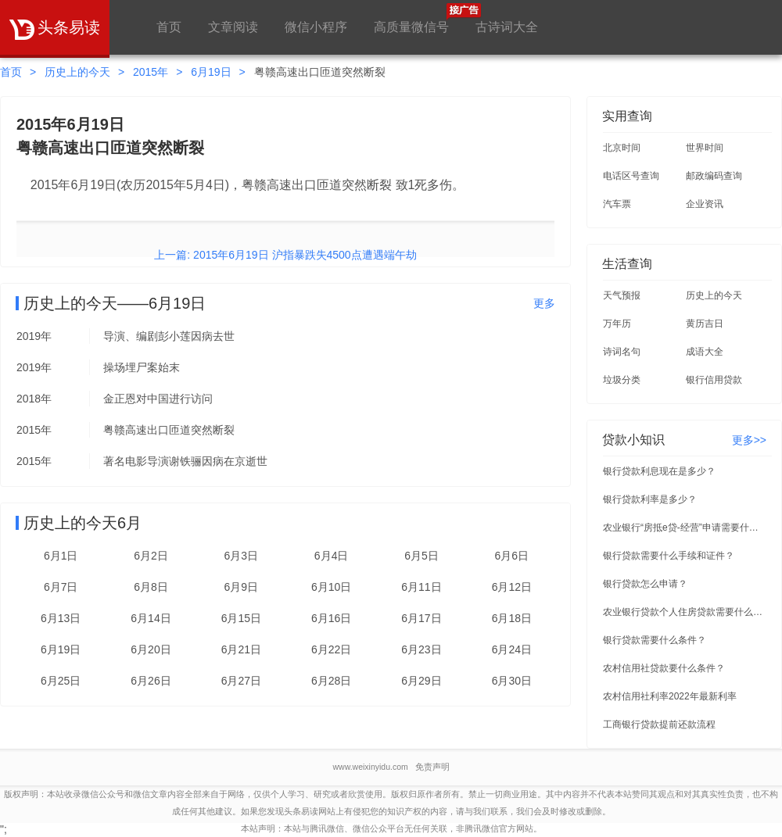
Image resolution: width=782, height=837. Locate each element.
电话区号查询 (631, 175)
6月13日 (61, 618)
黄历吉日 (704, 323)
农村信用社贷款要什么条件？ (664, 668)
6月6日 (512, 555)
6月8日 (151, 587)
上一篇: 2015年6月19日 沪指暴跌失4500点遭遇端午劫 (285, 255)
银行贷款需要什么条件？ (654, 640)
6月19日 (211, 72)
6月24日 (512, 649)
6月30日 (512, 680)
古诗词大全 (506, 27)
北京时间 (621, 147)
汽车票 (617, 204)
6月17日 (421, 618)
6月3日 (241, 555)
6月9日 (241, 587)
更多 (544, 303)
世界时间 (704, 147)
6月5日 (421, 555)
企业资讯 (704, 204)
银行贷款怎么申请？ (645, 583)
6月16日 (331, 618)
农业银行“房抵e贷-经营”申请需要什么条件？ (685, 527)
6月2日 (151, 555)
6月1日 (61, 555)
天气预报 (621, 295)
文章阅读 (233, 27)
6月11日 (421, 587)
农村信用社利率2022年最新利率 (670, 696)
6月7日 (61, 587)
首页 (168, 27)
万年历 (617, 323)
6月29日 (421, 680)
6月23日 (421, 649)
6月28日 (331, 680)
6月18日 (512, 618)
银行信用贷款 (714, 379)
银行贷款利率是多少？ (650, 499)
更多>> (749, 440)
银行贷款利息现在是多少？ (659, 471)
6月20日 (150, 649)
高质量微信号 (411, 18)
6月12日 (512, 587)
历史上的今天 (77, 72)
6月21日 (241, 649)
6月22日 (331, 649)
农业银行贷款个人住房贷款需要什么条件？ (685, 611)
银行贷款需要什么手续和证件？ (668, 555)
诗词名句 (621, 351)
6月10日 (331, 587)
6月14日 (150, 618)
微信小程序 (316, 27)
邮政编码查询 (714, 175)
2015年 (150, 72)
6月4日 (331, 555)
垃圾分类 (621, 379)
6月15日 (241, 618)
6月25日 (61, 680)
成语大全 (704, 351)
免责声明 (432, 766)
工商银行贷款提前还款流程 (659, 724)
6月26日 (150, 680)
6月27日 (241, 680)
